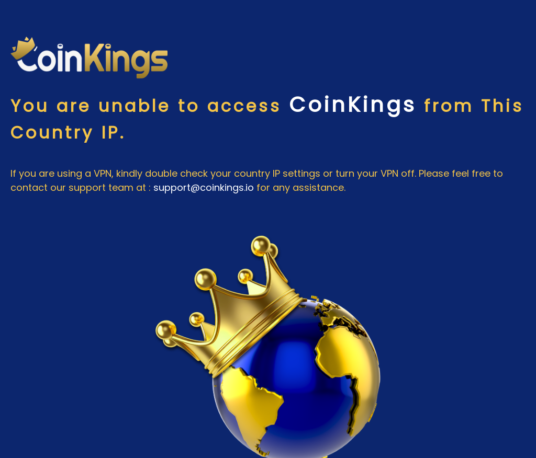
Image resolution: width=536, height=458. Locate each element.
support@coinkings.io (203, 187)
